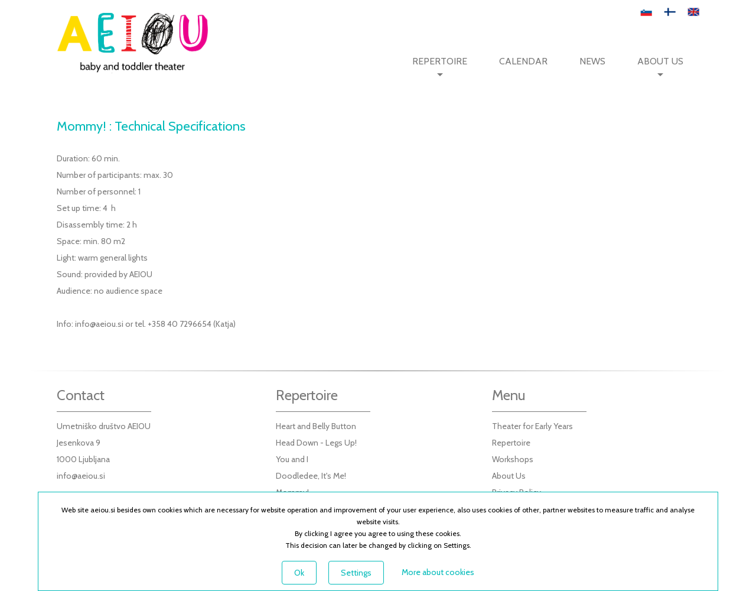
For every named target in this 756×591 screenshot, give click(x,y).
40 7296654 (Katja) (201, 324)
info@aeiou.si (99, 324)
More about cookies (438, 572)
